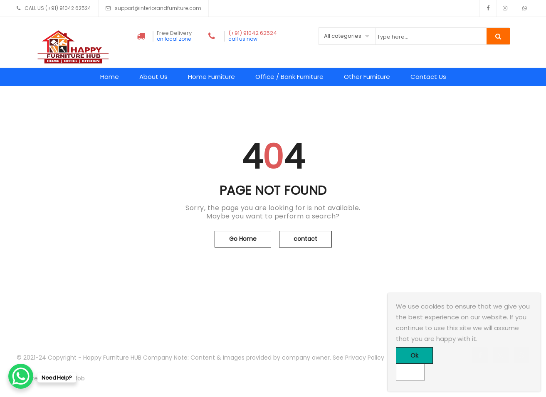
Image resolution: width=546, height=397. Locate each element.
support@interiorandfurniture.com (158, 8)
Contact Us (428, 76)
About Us (153, 76)
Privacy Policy (364, 357)
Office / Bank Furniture (289, 76)
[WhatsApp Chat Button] (20, 376)
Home (109, 76)
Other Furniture (367, 76)
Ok (414, 355)
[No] (410, 372)
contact (305, 239)
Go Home (243, 239)
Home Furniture (211, 76)
